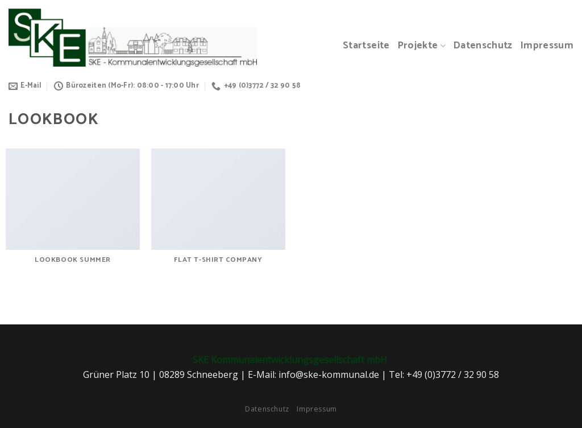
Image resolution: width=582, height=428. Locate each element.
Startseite (366, 46)
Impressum (547, 46)
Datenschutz (483, 46)
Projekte (422, 46)
